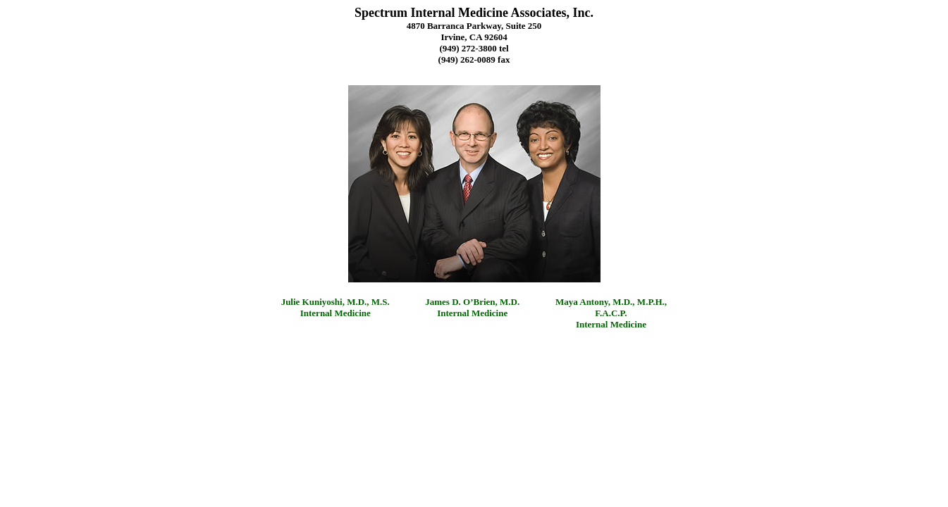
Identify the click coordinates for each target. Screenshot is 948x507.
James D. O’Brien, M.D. (472, 301)
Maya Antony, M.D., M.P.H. (610, 301)
